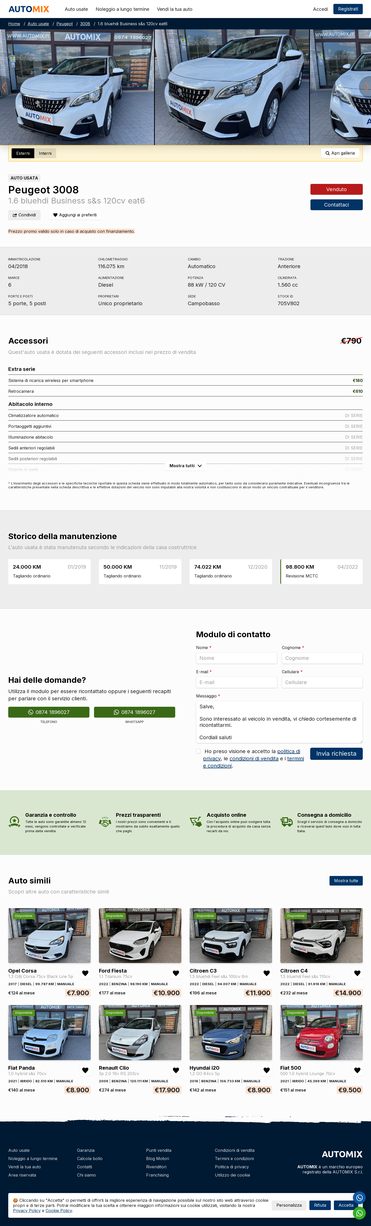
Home (14, 23)
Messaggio (208, 696)
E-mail (204, 671)
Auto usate (76, 9)
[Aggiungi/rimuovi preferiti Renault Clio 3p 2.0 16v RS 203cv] (176, 1070)
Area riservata (22, 1175)
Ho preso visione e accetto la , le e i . (253, 758)
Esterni (23, 153)
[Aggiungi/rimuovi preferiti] (75, 215)
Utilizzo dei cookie (232, 1175)
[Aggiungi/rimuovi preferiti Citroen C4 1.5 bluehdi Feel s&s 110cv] (357, 973)
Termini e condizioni (234, 1158)
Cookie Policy (59, 1210)
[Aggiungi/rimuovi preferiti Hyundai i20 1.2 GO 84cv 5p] (266, 1070)
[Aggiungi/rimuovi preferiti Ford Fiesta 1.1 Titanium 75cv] (176, 973)
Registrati (348, 9)
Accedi (320, 9)
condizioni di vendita (254, 758)
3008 (85, 23)
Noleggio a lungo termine (122, 9)
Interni (45, 153)
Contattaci (336, 205)
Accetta (346, 1205)
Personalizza (289, 1205)
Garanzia (86, 1150)
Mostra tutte (346, 880)
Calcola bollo (90, 1158)
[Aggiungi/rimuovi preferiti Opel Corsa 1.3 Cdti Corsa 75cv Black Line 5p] (85, 973)
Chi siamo (86, 1175)
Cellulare (292, 671)
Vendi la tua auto (174, 9)
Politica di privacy (232, 1166)
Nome (204, 647)
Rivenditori (156, 1166)
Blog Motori (157, 1158)
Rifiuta (320, 1205)
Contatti (84, 1166)
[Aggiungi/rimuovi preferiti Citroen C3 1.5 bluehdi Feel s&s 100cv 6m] (266, 973)
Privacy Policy (27, 1210)
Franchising (157, 1175)
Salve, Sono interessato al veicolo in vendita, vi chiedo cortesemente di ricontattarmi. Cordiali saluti (279, 722)
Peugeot (64, 23)
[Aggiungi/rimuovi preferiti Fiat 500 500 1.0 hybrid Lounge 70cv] (357, 1070)
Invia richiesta (336, 753)
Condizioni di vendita (235, 1150)
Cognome (293, 647)
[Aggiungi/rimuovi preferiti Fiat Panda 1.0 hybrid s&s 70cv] (85, 1070)
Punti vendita (158, 1150)
